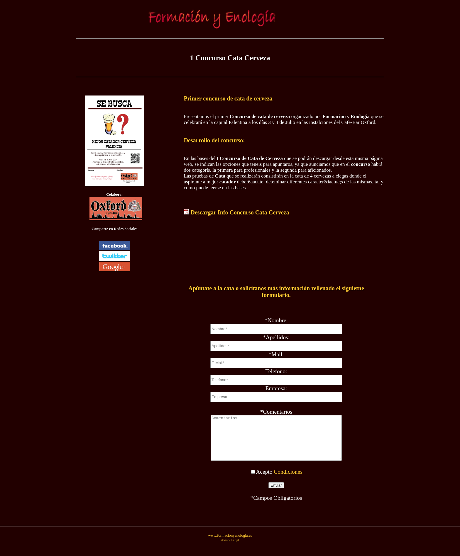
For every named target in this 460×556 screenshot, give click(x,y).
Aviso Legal (230, 549)
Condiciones (288, 480)
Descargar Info (240, 212)
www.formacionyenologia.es (230, 544)
